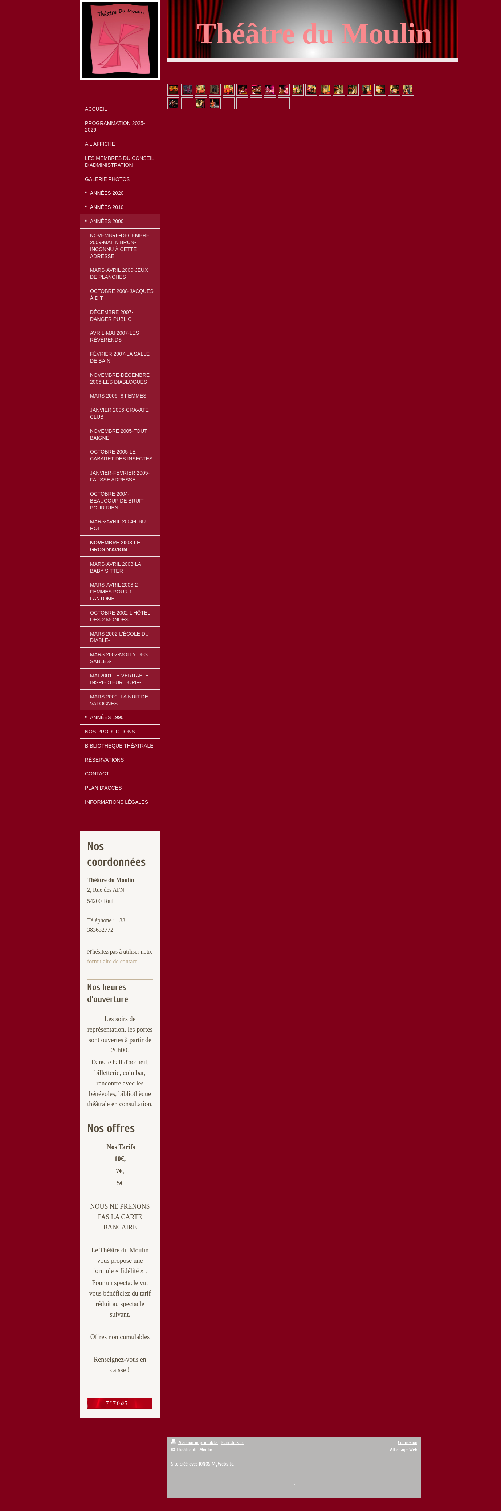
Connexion (408, 1442)
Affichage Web (404, 1450)
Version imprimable (194, 1442)
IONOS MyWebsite (216, 1464)
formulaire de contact (112, 961)
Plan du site (232, 1442)
